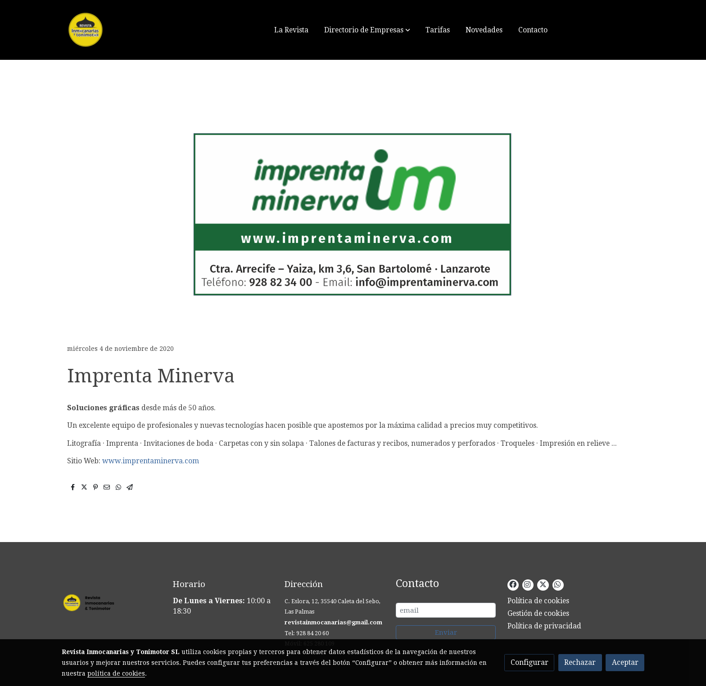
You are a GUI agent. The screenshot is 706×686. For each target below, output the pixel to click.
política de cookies (116, 673)
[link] (119, 30)
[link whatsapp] (557, 583)
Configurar (529, 662)
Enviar (446, 632)
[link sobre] (112, 604)
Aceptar (625, 662)
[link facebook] (512, 583)
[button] (367, 29)
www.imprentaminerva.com (150, 461)
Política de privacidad (544, 626)
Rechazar (580, 662)
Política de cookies (538, 600)
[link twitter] (542, 583)
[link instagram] (527, 583)
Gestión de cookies (538, 613)
